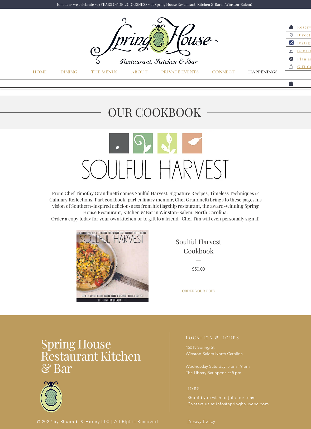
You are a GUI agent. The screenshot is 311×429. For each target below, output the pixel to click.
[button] (291, 83)
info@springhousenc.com (242, 403)
